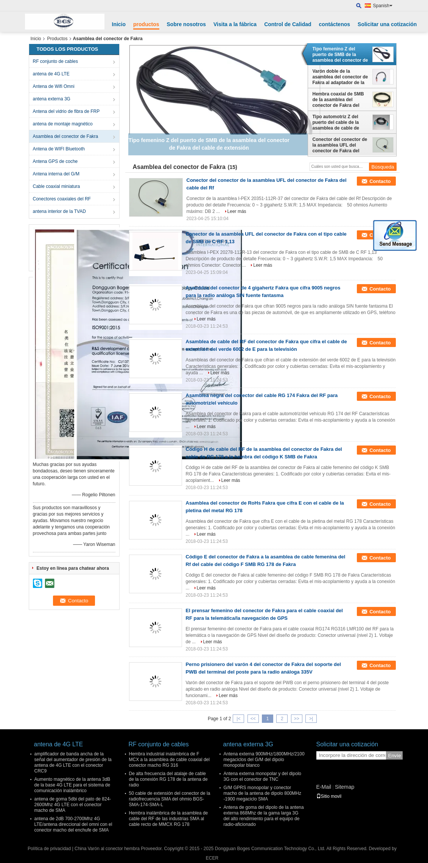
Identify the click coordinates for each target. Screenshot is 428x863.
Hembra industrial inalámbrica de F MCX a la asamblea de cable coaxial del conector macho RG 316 (169, 759)
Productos (57, 38)
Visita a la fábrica (235, 24)
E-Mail (324, 787)
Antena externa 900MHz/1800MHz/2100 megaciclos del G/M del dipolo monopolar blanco (264, 759)
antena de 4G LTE (51, 74)
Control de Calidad (287, 24)
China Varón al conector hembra (107, 848)
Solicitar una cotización (387, 24)
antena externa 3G (51, 99)
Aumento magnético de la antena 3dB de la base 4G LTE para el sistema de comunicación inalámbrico (72, 785)
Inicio (119, 24)
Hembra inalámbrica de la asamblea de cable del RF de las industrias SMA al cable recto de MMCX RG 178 (168, 818)
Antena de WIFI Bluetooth (59, 149)
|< (238, 718)
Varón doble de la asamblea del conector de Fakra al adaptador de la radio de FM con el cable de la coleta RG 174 (340, 77)
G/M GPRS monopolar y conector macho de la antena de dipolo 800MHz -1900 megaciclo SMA (262, 793)
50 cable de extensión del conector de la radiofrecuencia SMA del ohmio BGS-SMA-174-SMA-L (169, 799)
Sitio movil (329, 796)
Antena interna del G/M (56, 174)
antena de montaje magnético (63, 124)
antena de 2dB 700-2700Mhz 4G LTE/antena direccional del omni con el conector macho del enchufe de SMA (73, 824)
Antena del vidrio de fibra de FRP (66, 111)
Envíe (394, 755)
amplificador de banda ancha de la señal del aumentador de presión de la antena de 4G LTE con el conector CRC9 (73, 762)
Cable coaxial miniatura (56, 186)
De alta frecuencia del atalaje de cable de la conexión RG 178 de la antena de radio (168, 779)
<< (253, 718)
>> (296, 718)
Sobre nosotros (186, 24)
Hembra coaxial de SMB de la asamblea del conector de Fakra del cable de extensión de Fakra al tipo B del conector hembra (338, 99)
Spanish (382, 5)
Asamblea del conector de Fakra (65, 136)
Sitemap (344, 787)
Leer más (236, 211)
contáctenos (334, 24)
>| (311, 718)
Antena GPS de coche (55, 161)
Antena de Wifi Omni (54, 86)
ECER (212, 858)
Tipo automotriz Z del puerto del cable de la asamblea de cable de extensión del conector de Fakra (341, 122)
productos (146, 24)
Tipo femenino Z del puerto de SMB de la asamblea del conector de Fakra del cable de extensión (340, 54)
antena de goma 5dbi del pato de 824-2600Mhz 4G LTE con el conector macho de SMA (72, 804)
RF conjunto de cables (55, 61)
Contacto (380, 181)
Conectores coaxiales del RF (62, 199)
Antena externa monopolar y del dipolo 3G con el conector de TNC (262, 776)
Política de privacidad (49, 848)
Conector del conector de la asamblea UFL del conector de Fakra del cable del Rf (340, 145)
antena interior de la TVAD (59, 211)
